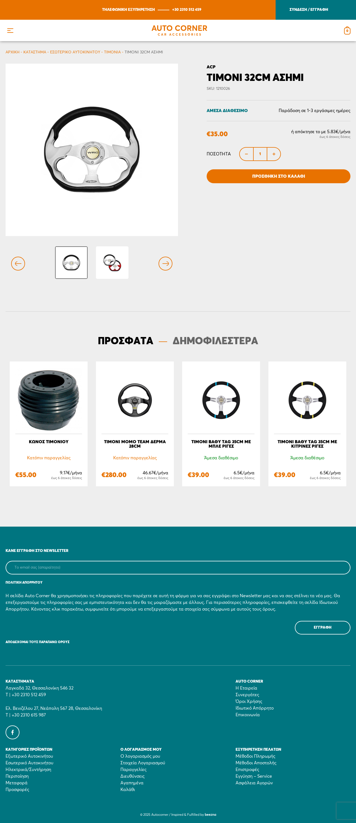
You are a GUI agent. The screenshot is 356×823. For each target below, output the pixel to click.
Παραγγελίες (133, 769)
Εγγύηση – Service (254, 776)
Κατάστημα (34, 52)
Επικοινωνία (248, 715)
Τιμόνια (112, 52)
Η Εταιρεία (246, 688)
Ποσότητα (219, 154)
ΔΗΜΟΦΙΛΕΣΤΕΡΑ (215, 341)
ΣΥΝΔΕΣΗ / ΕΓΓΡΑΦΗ (309, 10)
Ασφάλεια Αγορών (254, 783)
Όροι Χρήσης (249, 701)
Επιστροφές (247, 769)
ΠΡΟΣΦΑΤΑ (125, 341)
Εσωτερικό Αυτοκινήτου (75, 52)
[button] (10, 30)
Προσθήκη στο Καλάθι (278, 176)
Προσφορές (17, 789)
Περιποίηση (17, 776)
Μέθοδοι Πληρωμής (255, 756)
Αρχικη (12, 52)
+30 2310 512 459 (186, 10)
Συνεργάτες (247, 695)
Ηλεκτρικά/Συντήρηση (28, 769)
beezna (210, 815)
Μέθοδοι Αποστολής (256, 763)
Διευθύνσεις (132, 776)
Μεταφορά (17, 783)
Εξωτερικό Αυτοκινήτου (29, 756)
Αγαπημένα (132, 783)
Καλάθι (127, 789)
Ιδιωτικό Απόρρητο (255, 708)
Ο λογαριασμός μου (140, 756)
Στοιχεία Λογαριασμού (142, 763)
